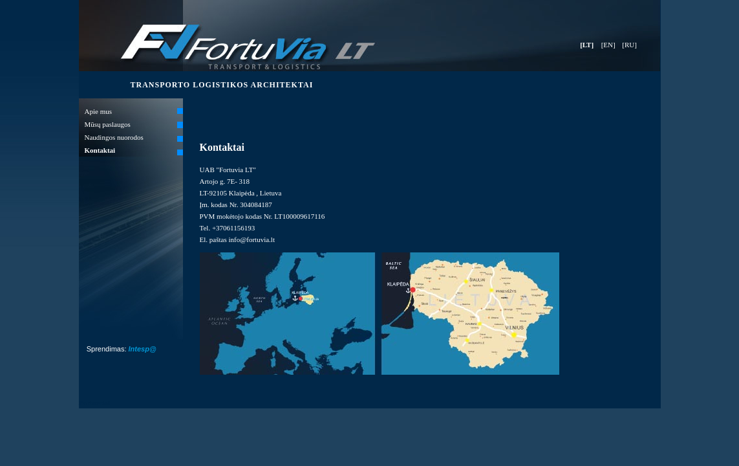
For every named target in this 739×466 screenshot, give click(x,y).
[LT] (587, 45)
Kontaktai (100, 150)
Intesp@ (142, 349)
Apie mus (98, 111)
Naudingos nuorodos (114, 137)
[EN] (608, 45)
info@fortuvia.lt (251, 239)
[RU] (629, 45)
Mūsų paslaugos (108, 124)
